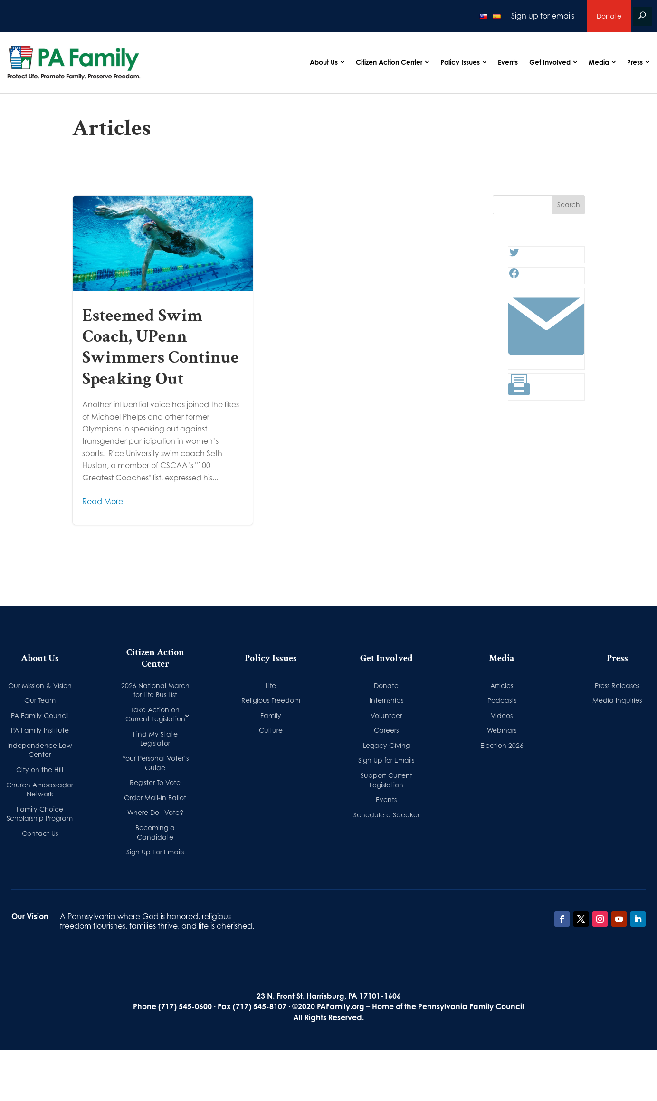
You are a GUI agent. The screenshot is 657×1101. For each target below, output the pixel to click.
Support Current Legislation (386, 780)
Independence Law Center (39, 750)
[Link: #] (546, 361)
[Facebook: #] (514, 276)
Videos (502, 715)
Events (508, 62)
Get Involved (550, 62)
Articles (501, 685)
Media (599, 62)
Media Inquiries (617, 700)
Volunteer (386, 715)
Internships (386, 700)
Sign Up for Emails (386, 760)
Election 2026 (502, 745)
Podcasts (501, 700)
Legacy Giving (386, 745)
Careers (386, 730)
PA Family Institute (40, 730)
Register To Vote (155, 782)
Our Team (40, 700)
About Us (324, 62)
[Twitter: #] (514, 255)
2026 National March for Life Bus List (155, 690)
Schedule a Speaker (386, 815)
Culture (271, 730)
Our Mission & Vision (40, 685)
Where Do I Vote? (155, 812)
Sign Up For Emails (155, 852)
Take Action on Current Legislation (155, 714)
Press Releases (617, 685)
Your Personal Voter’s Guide (155, 763)
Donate (609, 16)
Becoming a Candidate (155, 832)
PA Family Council (40, 715)
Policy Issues (460, 62)
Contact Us (40, 833)
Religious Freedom (270, 700)
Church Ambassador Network (39, 789)
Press (635, 62)
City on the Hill (39, 770)
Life (271, 685)
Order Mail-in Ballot (155, 798)
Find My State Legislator (155, 738)
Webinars (501, 730)
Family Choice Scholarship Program (40, 814)
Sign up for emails (542, 15)
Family (270, 715)
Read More (102, 501)
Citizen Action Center (389, 62)
